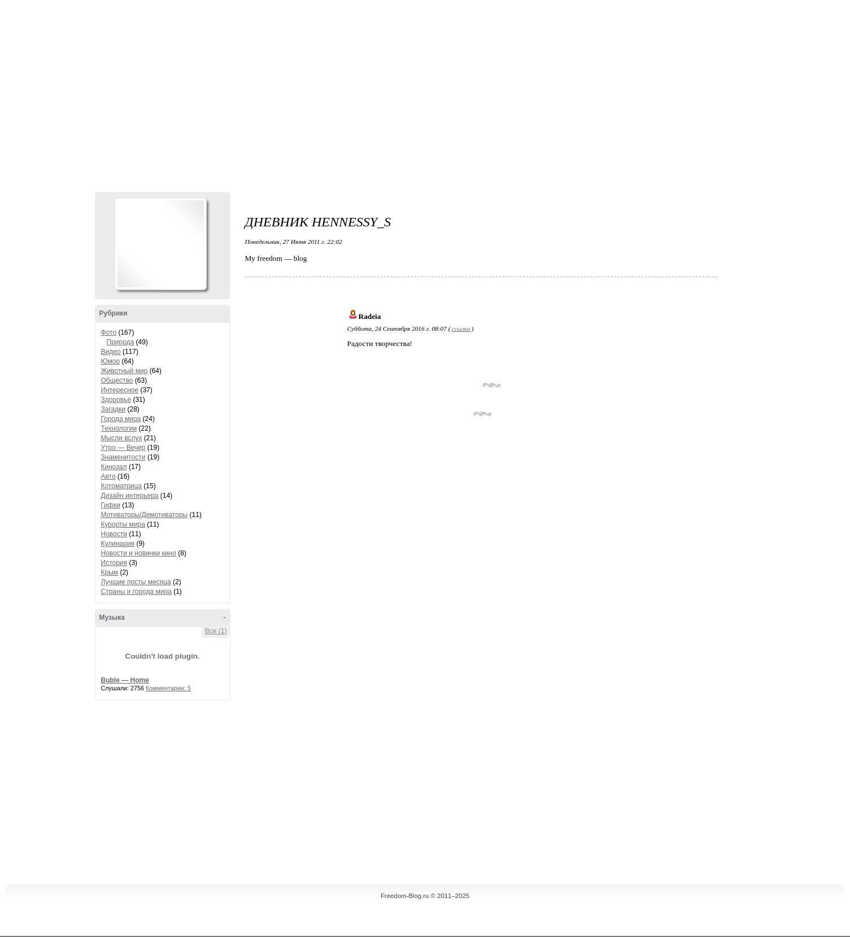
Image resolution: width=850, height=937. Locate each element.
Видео (111, 352)
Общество (117, 380)
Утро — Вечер (123, 448)
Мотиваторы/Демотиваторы (144, 515)
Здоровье (116, 400)
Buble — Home (125, 680)
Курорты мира (123, 524)
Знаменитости (123, 457)
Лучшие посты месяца (136, 582)
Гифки (110, 505)
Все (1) (216, 631)
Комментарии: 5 (168, 688)
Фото (109, 332)
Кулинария (118, 544)
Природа (120, 342)
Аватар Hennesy (160, 244)
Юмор (110, 361)
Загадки (113, 409)
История (114, 563)
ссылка (460, 328)
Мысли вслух (121, 438)
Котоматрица (121, 486)
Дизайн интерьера (130, 496)
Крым (110, 572)
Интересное (120, 390)
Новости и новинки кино (138, 553)
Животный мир (124, 371)
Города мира (121, 419)
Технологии (119, 428)
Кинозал (114, 467)
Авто (108, 476)
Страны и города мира (136, 592)
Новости (114, 534)
